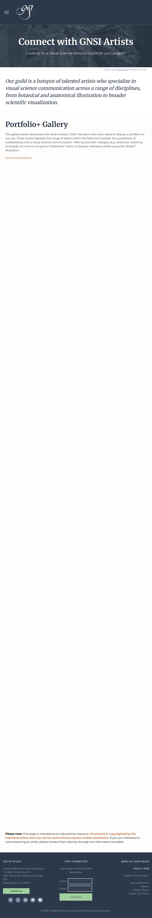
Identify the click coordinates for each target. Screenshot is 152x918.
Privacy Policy (141, 890)
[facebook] (10, 900)
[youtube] (32, 900)
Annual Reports (139, 882)
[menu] (6, 12)
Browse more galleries (18, 157)
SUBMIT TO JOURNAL (136, 875)
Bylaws (145, 886)
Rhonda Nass (122, 70)
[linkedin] (25, 900)
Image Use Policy (139, 893)
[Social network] (40, 900)
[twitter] (18, 900)
